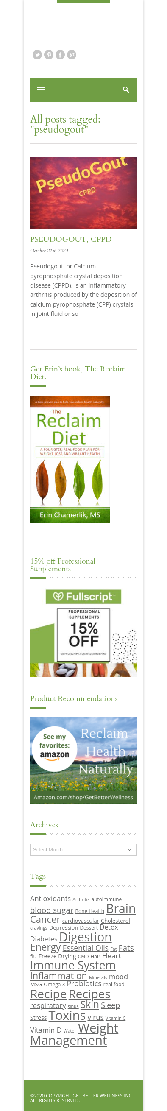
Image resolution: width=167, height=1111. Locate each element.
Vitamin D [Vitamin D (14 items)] (46, 1030)
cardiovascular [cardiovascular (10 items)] (80, 920)
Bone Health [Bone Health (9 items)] (89, 910)
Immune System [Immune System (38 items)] (73, 965)
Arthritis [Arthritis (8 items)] (80, 899)
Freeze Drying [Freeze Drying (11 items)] (57, 956)
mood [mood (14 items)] (118, 976)
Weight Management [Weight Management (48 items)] (74, 1034)
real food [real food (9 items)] (114, 984)
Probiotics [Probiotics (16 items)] (84, 983)
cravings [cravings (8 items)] (38, 928)
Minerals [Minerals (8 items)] (98, 977)
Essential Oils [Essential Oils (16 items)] (86, 948)
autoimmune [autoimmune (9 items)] (107, 899)
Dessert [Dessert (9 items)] (88, 927)
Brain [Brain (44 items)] (121, 908)
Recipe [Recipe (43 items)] (48, 993)
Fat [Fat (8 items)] (113, 949)
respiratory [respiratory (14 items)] (48, 1005)
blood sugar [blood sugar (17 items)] (51, 909)
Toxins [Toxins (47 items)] (67, 1015)
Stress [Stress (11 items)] (38, 1017)
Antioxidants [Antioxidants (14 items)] (50, 898)
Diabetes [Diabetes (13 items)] (43, 939)
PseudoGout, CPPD (70, 239)
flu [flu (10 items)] (33, 956)
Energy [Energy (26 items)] (45, 947)
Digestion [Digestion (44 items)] (85, 937)
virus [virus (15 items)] (96, 1017)
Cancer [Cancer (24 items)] (45, 919)
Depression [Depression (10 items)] (63, 927)
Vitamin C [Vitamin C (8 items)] (115, 1018)
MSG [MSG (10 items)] (36, 984)
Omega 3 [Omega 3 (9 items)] (54, 984)
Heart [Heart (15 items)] (111, 955)
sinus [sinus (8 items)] (73, 1006)
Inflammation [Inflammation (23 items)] (58, 975)
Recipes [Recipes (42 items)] (90, 993)
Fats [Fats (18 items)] (126, 947)
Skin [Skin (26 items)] (90, 1004)
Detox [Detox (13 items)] (109, 927)
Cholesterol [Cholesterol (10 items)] (115, 920)
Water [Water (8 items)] (70, 1031)
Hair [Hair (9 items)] (95, 956)
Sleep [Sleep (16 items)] (110, 1005)
